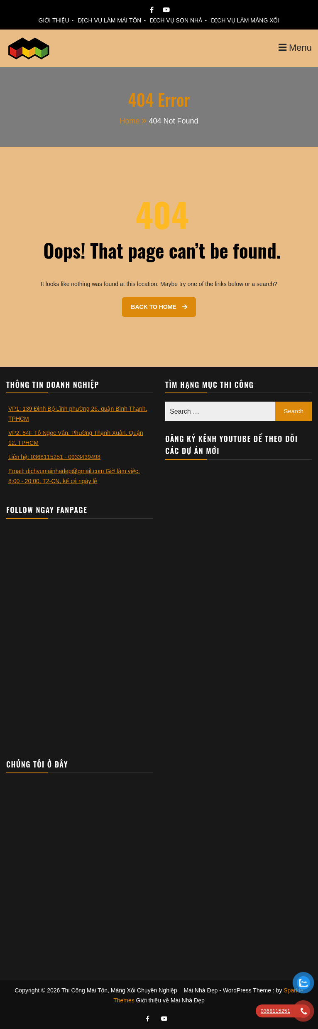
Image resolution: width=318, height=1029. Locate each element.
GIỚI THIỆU (54, 20)
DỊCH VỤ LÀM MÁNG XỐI (245, 20)
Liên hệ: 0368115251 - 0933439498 (54, 457)
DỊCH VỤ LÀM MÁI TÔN (109, 20)
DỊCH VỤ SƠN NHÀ (176, 20)
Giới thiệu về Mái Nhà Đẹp (170, 1000)
